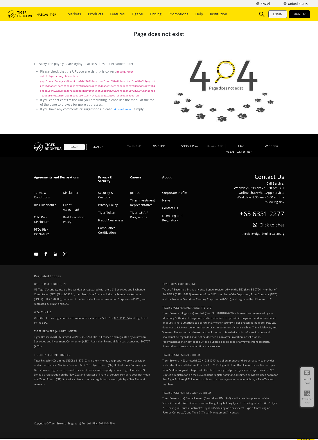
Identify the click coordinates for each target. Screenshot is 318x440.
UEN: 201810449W (103, 423)
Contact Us (170, 208)
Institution (218, 14)
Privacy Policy (108, 205)
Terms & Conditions (42, 195)
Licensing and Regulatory (172, 218)
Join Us (135, 193)
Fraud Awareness (111, 220)
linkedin (55, 254)
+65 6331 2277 (262, 213)
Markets (74, 14)
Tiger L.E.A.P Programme (139, 214)
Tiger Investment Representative (142, 202)
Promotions (178, 14)
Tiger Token (106, 212)
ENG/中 (266, 4)
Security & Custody (105, 195)
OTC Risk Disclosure (41, 219)
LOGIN (277, 14)
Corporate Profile (174, 193)
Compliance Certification (107, 230)
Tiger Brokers (32, 14)
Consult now (307, 381)
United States (298, 4)
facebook (46, 254)
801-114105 (121, 318)
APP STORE (158, 146)
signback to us (122, 109)
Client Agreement (71, 207)
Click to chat (271, 225)
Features (117, 14)
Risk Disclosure (45, 205)
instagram (65, 254)
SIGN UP (299, 14)
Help (199, 14)
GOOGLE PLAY (188, 146)
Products (95, 14)
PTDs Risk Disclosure (41, 231)
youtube (36, 254)
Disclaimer (71, 193)
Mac (239, 146)
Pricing (156, 14)
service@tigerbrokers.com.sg (263, 234)
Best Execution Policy (73, 219)
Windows (269, 146)
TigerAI (137, 14)
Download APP (307, 401)
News (166, 200)
